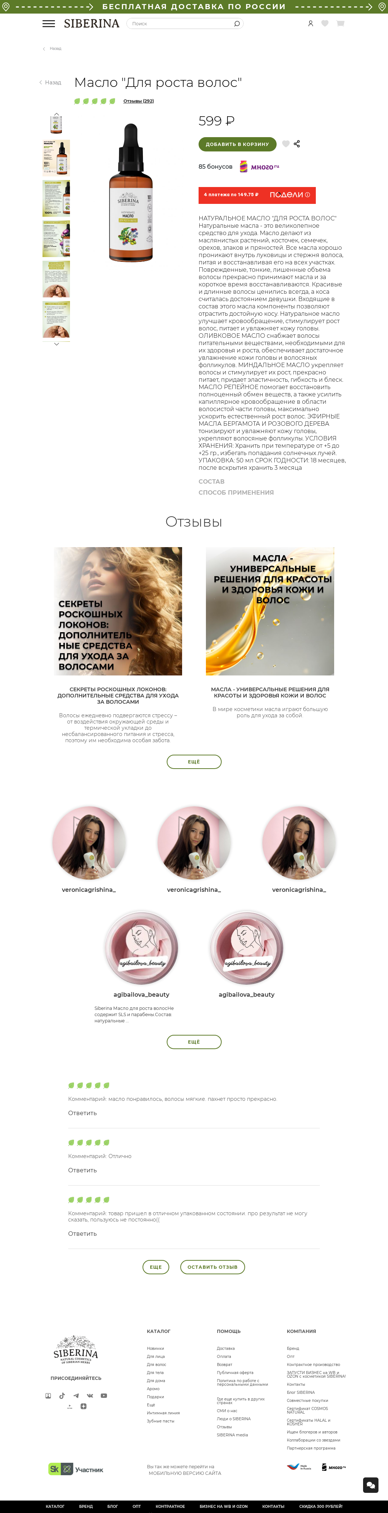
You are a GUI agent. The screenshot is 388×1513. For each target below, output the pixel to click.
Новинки (155, 1348)
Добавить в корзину (237, 144)
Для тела (155, 1372)
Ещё (151, 1405)
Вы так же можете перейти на (184, 1470)
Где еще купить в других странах (241, 1401)
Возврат (224, 1364)
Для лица (156, 1356)
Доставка (226, 1348)
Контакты (296, 1384)
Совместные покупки (307, 1400)
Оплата (224, 1356)
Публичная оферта (235, 1372)
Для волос (156, 1364)
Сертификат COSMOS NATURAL (307, 1410)
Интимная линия (163, 1413)
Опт (291, 1356)
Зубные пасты (160, 1421)
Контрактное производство (313, 1364)
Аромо (153, 1388)
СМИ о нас (227, 1410)
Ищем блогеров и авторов (312, 1432)
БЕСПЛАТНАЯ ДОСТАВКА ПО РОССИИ (194, 6)
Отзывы (224, 1427)
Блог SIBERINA (301, 1392)
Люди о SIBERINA (234, 1419)
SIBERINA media (232, 1435)
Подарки (155, 1397)
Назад (56, 48)
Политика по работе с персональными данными (242, 1382)
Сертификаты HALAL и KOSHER (308, 1422)
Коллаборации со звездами (313, 1440)
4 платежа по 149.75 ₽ (231, 195)
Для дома (156, 1380)
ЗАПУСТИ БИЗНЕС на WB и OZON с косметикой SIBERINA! (316, 1374)
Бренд (293, 1348)
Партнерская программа (311, 1448)
